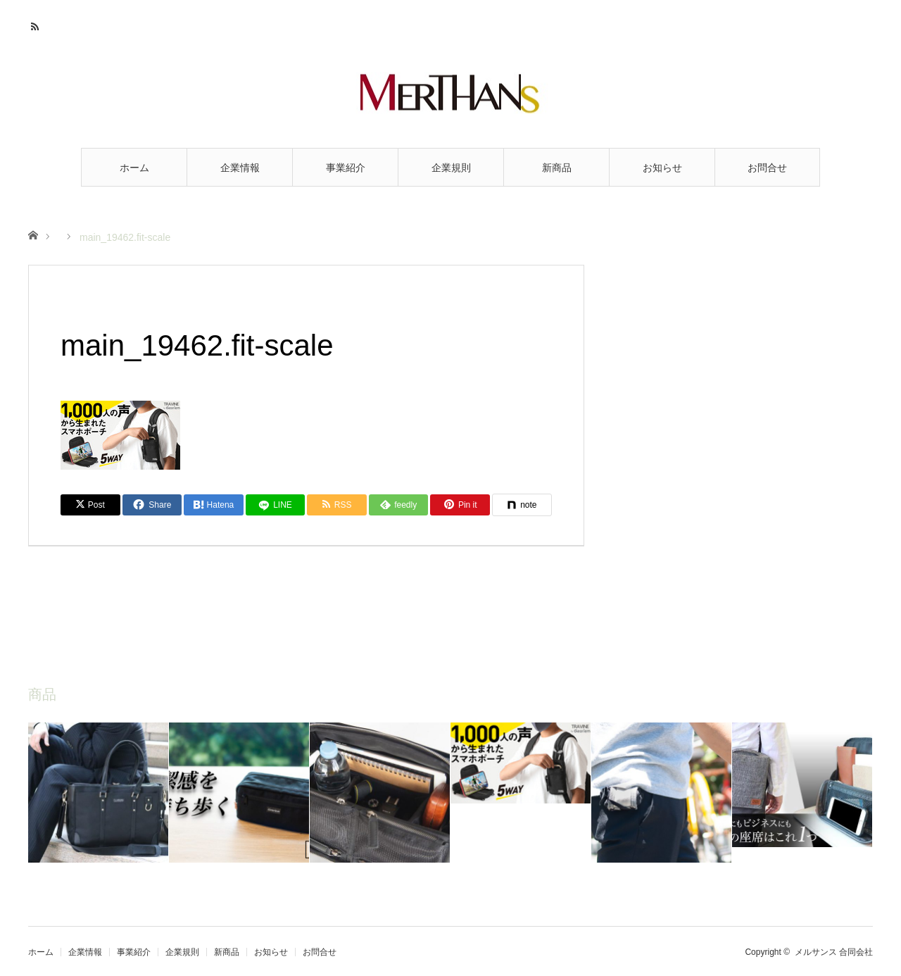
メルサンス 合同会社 (834, 952)
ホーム (134, 167)
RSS (37, 24)
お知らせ (662, 167)
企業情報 (240, 167)
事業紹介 (345, 167)
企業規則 (451, 167)
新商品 (557, 167)
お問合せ (767, 167)
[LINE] (275, 504)
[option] (98, 792)
